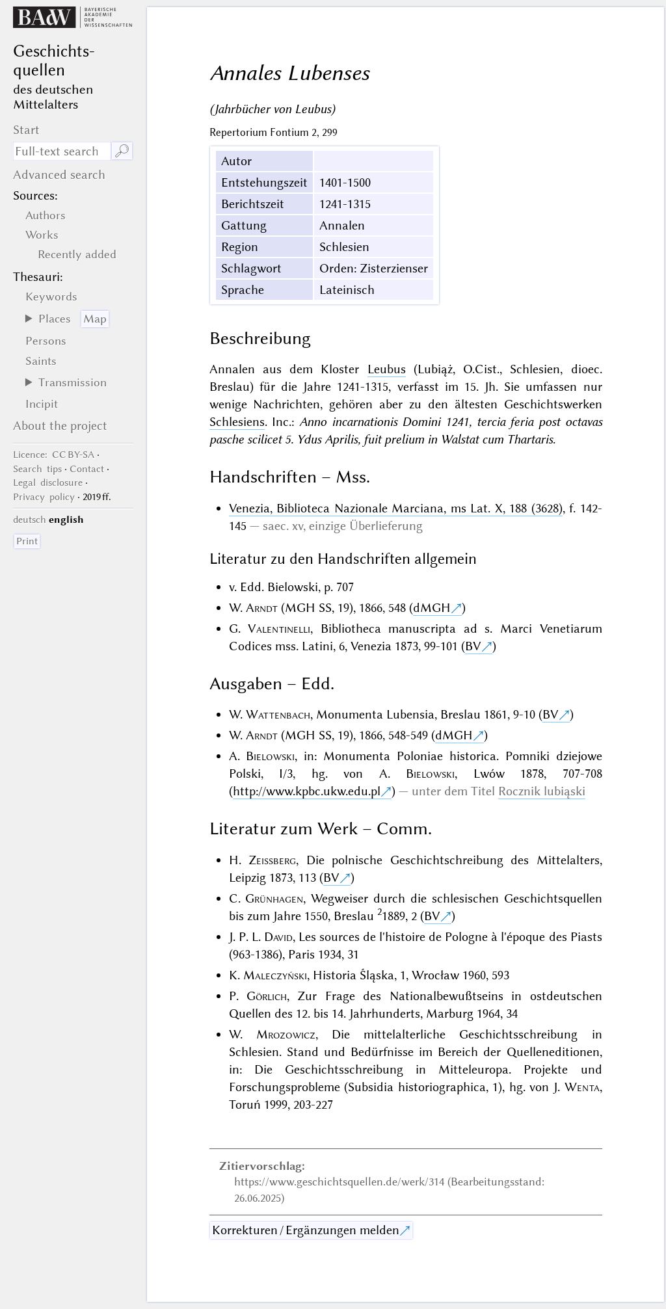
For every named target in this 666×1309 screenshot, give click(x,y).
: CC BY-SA (53, 454)
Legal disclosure (48, 482)
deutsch (29, 519)
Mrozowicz (285, 1034)
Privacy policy (44, 497)
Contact (87, 469)
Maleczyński (275, 975)
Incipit (41, 404)
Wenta (582, 1086)
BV (473, 646)
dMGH (432, 607)
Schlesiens (237, 421)
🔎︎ (122, 151)
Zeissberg (272, 860)
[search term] (62, 151)
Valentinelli (279, 628)
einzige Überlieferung (366, 525)
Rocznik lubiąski (541, 791)
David (278, 936)
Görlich (266, 995)
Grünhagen (274, 898)
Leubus (386, 369)
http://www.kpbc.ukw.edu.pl (306, 791)
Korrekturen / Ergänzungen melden (305, 1230)
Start (26, 129)
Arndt (262, 607)
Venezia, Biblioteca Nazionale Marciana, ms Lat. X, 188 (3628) (396, 508)
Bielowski (270, 755)
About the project (60, 425)
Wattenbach (278, 714)
